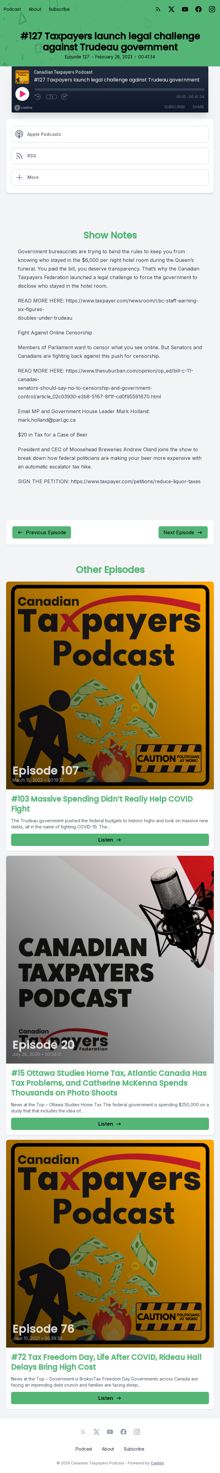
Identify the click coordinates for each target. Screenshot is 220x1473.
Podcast (12, 9)
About (35, 9)
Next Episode (183, 532)
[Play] (22, 94)
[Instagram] (212, 9)
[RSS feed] (157, 9)
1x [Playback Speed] (51, 97)
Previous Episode (41, 532)
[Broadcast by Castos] (23, 108)
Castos (157, 1463)
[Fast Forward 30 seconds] (64, 96)
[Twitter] (171, 9)
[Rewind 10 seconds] (38, 96)
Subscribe (59, 9)
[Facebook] (198, 9)
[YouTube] (185, 9)
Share (198, 106)
